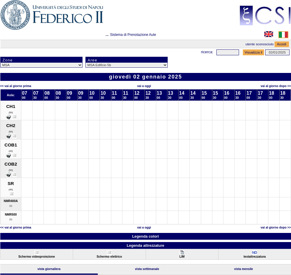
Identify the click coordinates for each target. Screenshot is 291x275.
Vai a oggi (144, 86)
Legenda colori (145, 236)
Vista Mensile (243, 269)
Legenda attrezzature (145, 245)
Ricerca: (207, 52)
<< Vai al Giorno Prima (15, 86)
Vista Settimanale (147, 269)
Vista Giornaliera (48, 269)
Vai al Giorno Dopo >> (276, 86)
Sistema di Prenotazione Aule (133, 35)
